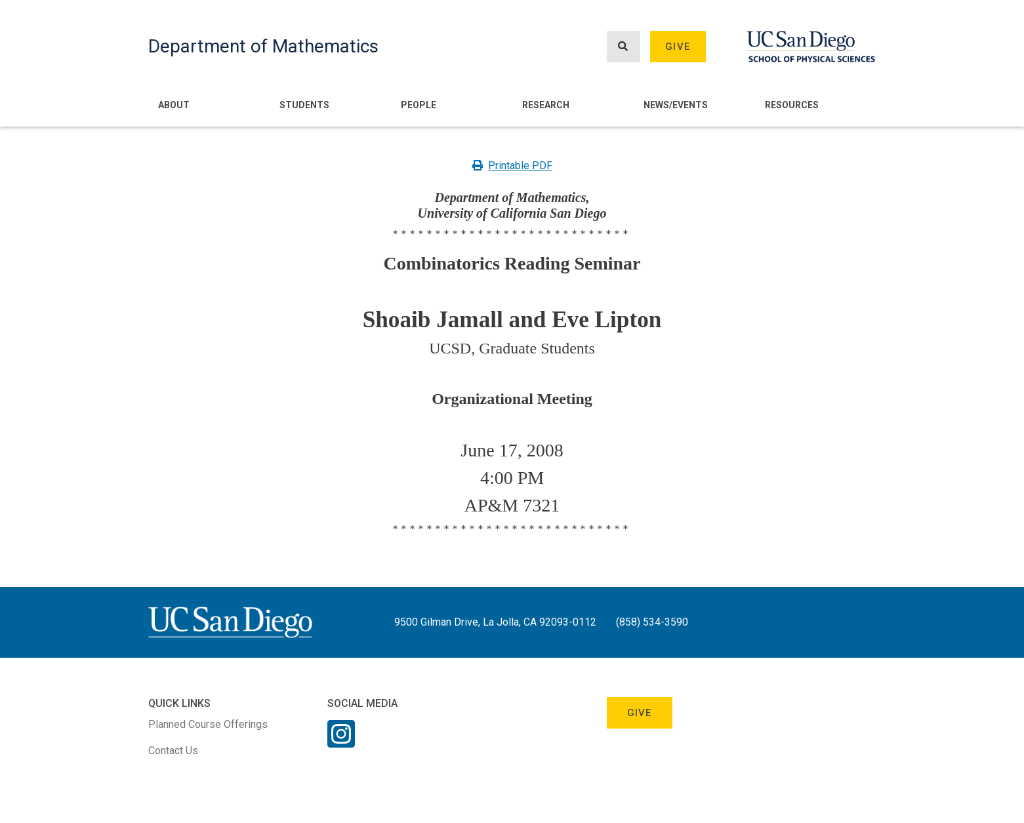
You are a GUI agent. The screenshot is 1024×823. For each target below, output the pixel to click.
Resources (792, 105)
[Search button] (623, 47)
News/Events (676, 105)
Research (545, 105)
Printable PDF (512, 165)
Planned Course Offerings (208, 724)
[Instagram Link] (341, 742)
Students (304, 105)
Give (677, 46)
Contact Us (173, 750)
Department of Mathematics (263, 46)
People (418, 105)
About (174, 105)
